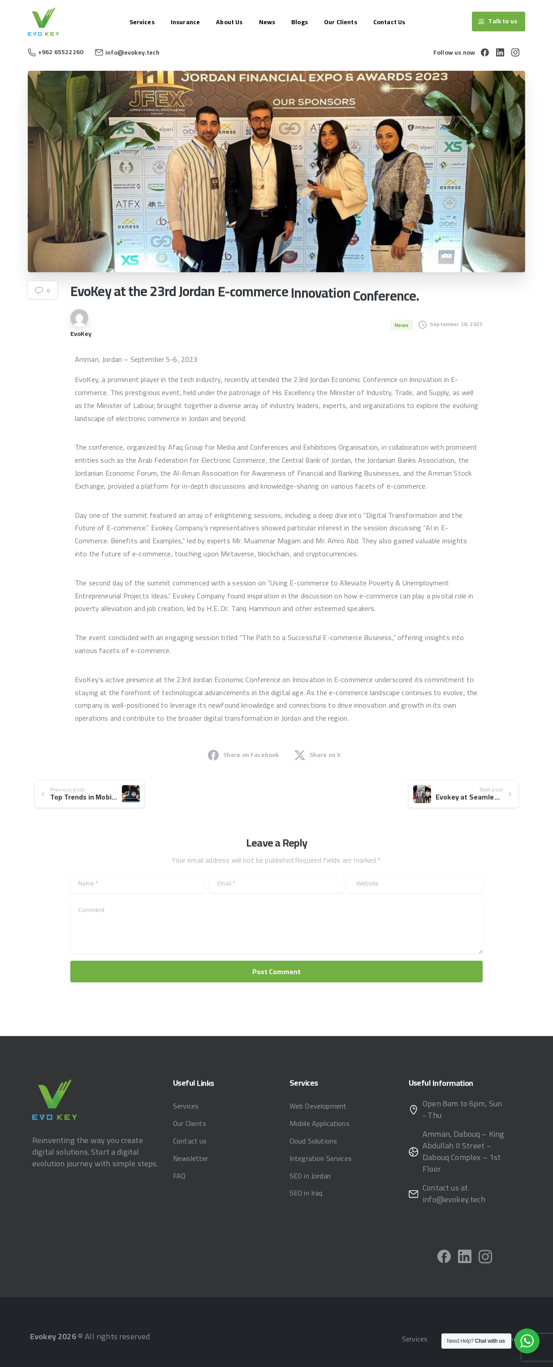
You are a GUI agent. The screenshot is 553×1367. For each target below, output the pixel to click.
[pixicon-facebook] (444, 1259)
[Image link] (54, 1099)
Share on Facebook (243, 755)
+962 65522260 (55, 52)
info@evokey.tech (132, 52)
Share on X (317, 755)
